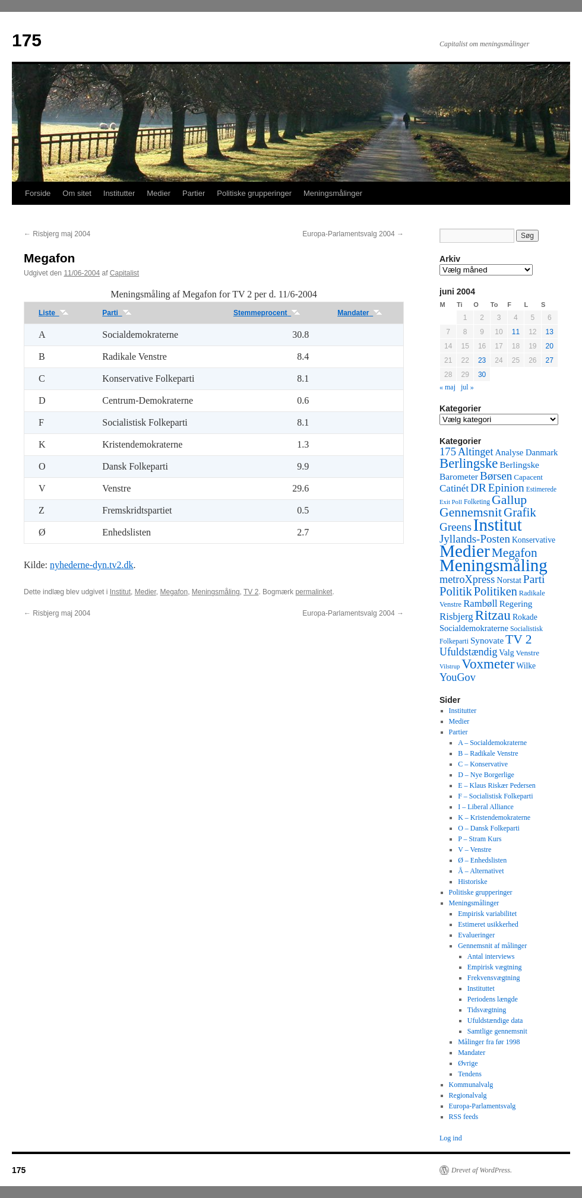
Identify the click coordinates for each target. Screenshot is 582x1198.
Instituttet (481, 988)
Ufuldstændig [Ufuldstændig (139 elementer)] (468, 652)
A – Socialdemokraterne (492, 743)
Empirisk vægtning (494, 967)
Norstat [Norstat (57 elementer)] (508, 580)
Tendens (470, 1074)
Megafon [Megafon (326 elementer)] (514, 553)
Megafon (174, 592)
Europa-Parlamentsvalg (482, 1106)
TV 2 (250, 592)
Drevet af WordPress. (481, 1170)
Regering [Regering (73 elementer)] (516, 603)
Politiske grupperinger (254, 193)
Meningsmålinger (332, 193)
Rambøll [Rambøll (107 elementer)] (480, 603)
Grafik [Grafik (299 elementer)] (520, 512)
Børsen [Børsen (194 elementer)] (496, 476)
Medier (158, 193)
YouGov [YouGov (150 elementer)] (457, 677)
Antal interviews (491, 956)
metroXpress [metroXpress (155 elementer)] (467, 579)
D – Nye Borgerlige (486, 775)
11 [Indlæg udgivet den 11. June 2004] (516, 332)
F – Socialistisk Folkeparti (495, 796)
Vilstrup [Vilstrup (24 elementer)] (449, 666)
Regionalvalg (468, 1095)
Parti (116, 313)
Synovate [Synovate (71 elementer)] (487, 640)
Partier (193, 193)
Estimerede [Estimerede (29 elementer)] (541, 489)
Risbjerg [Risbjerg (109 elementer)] (456, 616)
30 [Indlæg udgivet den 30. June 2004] (482, 374)
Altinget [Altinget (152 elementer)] (476, 452)
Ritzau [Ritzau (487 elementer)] (493, 615)
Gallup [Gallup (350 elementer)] (509, 500)
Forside (37, 193)
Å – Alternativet (481, 871)
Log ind (450, 1138)
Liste (54, 313)
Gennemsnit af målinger (492, 946)
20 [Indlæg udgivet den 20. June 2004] (549, 346)
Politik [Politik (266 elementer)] (455, 591)
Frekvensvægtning (493, 978)
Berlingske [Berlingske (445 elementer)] (468, 463)
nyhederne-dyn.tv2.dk (91, 565)
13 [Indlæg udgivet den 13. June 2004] (549, 332)
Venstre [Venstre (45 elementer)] (527, 652)
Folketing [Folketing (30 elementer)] (477, 501)
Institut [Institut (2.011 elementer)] (497, 524)
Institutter (119, 193)
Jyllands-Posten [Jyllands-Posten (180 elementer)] (474, 539)
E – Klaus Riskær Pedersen (497, 785)
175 (27, 40)
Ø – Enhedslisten (482, 860)
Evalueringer (476, 935)
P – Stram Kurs (479, 839)
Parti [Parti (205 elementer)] (534, 579)
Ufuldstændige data (495, 1020)
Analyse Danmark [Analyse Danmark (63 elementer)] (526, 452)
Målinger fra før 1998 (489, 1042)
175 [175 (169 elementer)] (447, 451)
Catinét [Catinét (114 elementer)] (454, 488)
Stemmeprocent (267, 313)
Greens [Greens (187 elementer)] (455, 527)
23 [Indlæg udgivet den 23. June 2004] (482, 360)
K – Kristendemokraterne (494, 817)
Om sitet (76, 193)
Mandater (359, 313)
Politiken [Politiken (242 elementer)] (495, 591)
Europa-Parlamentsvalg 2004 (353, 234)
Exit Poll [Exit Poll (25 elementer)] (450, 501)
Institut (120, 592)
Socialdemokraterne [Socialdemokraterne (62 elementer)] (473, 628)
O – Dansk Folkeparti (489, 828)
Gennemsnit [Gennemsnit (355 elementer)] (470, 512)
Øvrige (467, 1063)
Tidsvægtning (487, 1010)
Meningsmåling (216, 592)
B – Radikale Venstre (488, 753)
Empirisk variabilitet (487, 913)
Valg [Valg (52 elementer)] (506, 652)
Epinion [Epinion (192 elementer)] (506, 487)
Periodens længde (492, 999)
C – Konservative (483, 764)
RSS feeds (464, 1117)
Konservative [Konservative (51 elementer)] (533, 539)
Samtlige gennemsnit (497, 1031)
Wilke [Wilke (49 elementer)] (526, 665)
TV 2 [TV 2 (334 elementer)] (518, 639)
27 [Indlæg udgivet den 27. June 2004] (549, 360)
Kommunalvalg (471, 1084)
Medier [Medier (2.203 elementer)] (464, 550)
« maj (447, 387)
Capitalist (124, 273)
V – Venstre (474, 849)
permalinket (313, 592)
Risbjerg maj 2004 (57, 234)
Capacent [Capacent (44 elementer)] (528, 477)
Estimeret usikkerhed (488, 924)
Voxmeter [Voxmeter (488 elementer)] (487, 663)
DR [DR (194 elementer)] (478, 487)
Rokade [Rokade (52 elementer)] (525, 617)
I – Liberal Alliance (486, 807)
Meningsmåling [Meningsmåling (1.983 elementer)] (493, 565)
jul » (467, 387)
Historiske (472, 881)
